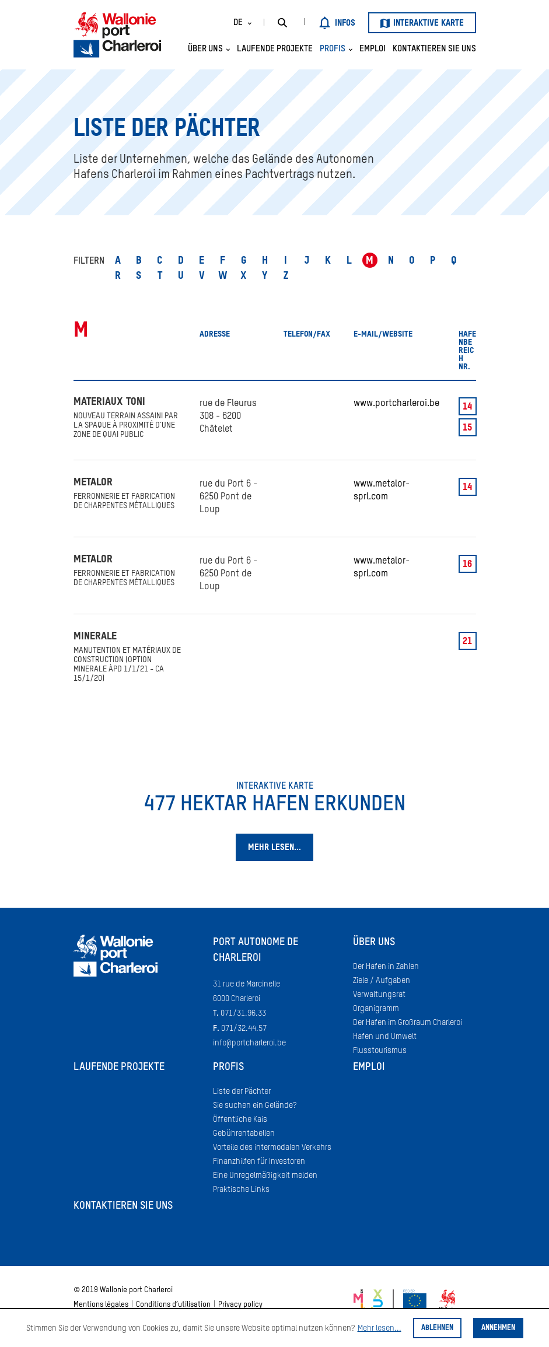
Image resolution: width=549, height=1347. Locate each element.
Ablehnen (437, 1328)
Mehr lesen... (379, 1328)
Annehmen (498, 1328)
